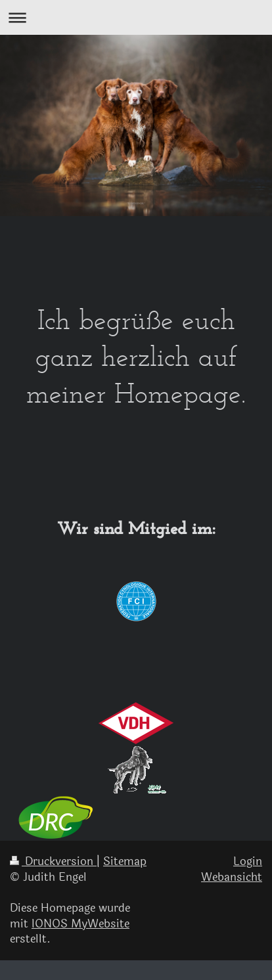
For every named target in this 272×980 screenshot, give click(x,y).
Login (247, 861)
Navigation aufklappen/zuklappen (136, 17)
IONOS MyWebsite (80, 924)
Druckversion (53, 861)
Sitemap (125, 861)
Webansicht (231, 877)
